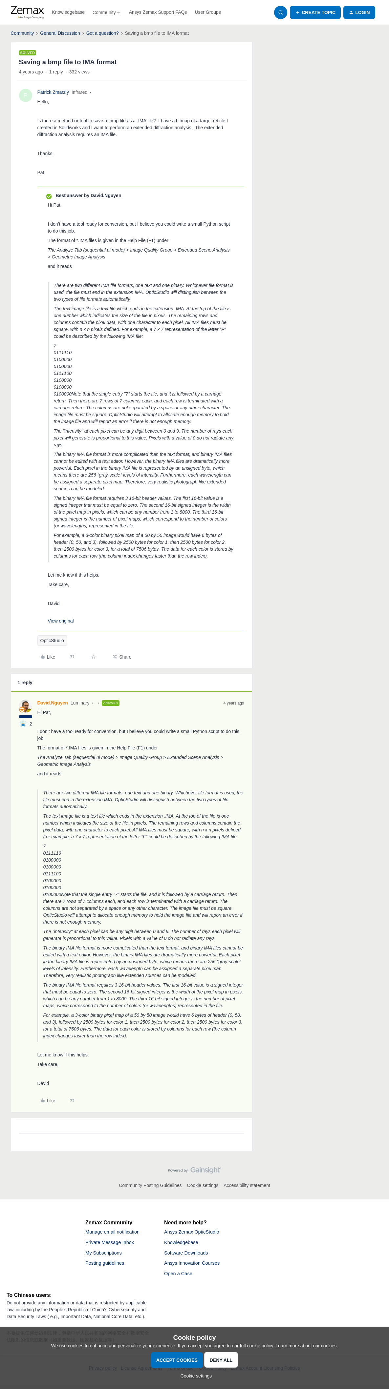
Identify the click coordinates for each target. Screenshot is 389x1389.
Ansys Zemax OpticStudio (194, 1232)
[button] (315, 12)
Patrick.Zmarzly (53, 92)
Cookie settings (203, 1185)
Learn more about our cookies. (306, 1345)
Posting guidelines (106, 1266)
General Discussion (60, 33)
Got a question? (102, 33)
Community (22, 33)
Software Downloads (188, 1254)
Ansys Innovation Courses (194, 1266)
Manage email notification (115, 1232)
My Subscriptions (105, 1254)
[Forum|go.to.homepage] (27, 12)
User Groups (208, 12)
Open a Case (179, 1277)
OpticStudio (52, 640)
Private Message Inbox (112, 1243)
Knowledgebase (68, 12)
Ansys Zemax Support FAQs (158, 12)
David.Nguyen (52, 702)
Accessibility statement (247, 1185)
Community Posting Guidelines (150, 1185)
